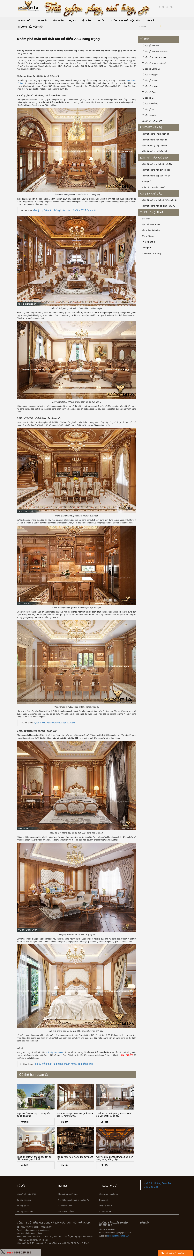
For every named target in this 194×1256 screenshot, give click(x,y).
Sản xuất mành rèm (151, 230)
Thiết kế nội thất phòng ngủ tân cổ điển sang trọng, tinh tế (34, 1158)
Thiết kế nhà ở (148, 242)
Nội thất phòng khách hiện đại (155, 134)
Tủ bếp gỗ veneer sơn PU (154, 57)
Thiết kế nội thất (151, 212)
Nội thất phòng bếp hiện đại (154, 145)
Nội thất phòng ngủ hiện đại (154, 139)
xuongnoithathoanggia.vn (118, 1236)
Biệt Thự (146, 218)
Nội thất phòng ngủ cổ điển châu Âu (158, 206)
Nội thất (62, 1185)
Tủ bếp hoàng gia (150, 74)
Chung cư (146, 247)
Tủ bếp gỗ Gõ (148, 98)
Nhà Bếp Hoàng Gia (54, 1052)
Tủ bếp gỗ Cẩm (149, 92)
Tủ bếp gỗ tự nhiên (151, 45)
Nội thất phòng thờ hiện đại (154, 151)
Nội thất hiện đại (151, 127)
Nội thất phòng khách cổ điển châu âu (159, 200)
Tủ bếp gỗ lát (148, 109)
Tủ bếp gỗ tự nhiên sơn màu (155, 51)
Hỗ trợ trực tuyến (172, 1253)
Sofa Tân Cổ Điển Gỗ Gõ (153, 187)
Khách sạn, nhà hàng (151, 253)
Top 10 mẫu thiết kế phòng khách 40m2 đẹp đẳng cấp (63, 1063)
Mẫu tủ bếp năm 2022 (152, 121)
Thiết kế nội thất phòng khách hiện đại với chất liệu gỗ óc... (113, 1114)
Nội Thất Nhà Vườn (151, 224)
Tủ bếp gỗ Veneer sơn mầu (154, 63)
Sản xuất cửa (148, 236)
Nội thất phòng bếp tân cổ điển (156, 175)
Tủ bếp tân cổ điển (150, 103)
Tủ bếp (144, 39)
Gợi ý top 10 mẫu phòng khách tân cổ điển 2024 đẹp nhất (64, 210)
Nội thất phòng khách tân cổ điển (157, 164)
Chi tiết (24, 1122)
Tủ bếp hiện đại (149, 115)
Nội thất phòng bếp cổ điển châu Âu (73, 1200)
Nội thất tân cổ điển (154, 157)
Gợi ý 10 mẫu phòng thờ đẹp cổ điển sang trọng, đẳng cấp (114, 1158)
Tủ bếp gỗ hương (150, 86)
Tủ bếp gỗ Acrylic (150, 80)
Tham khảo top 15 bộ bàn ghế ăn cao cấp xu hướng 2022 (75, 1114)
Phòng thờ (146, 181)
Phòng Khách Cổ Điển (68, 1194)
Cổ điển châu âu (151, 193)
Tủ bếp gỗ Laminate (151, 69)
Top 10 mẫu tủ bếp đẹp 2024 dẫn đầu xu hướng (54, 723)
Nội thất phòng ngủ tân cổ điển (156, 170)
